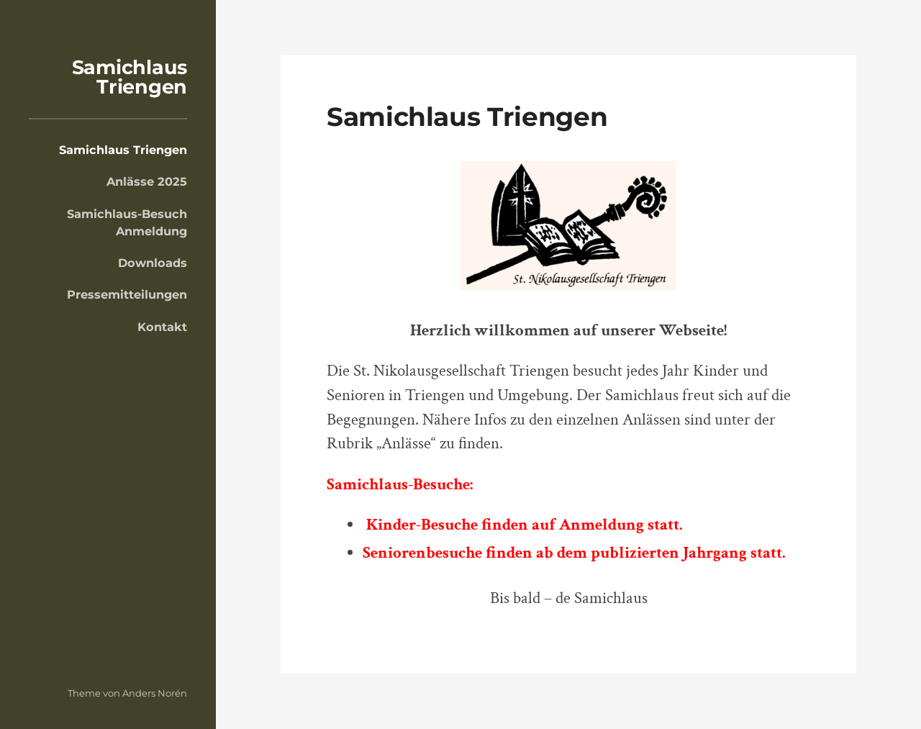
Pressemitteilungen (127, 294)
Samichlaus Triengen (129, 77)
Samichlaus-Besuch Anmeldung (127, 222)
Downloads (152, 262)
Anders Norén (154, 693)
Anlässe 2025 (146, 181)
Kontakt (162, 327)
